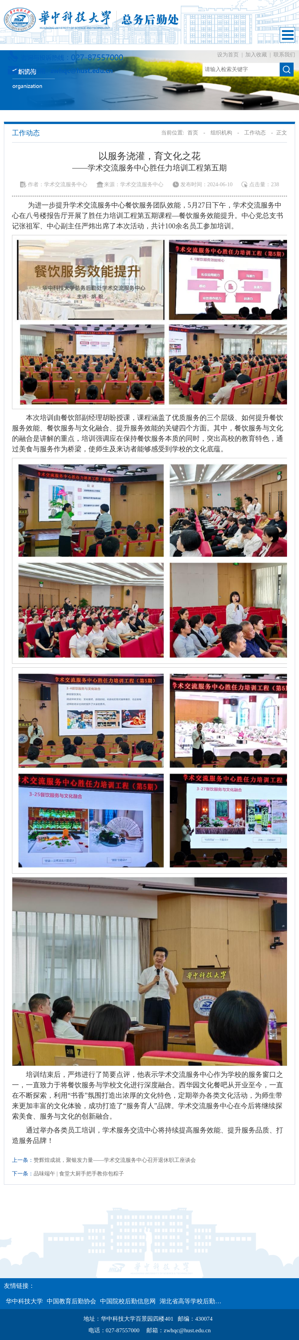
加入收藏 (256, 55)
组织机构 (221, 133)
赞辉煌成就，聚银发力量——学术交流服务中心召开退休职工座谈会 (115, 1160)
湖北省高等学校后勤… (190, 1301)
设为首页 (228, 55)
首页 (192, 133)
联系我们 (284, 55)
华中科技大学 (24, 1301)
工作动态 (255, 133)
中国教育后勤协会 (71, 1301)
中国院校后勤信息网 (128, 1301)
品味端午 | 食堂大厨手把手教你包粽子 (79, 1174)
